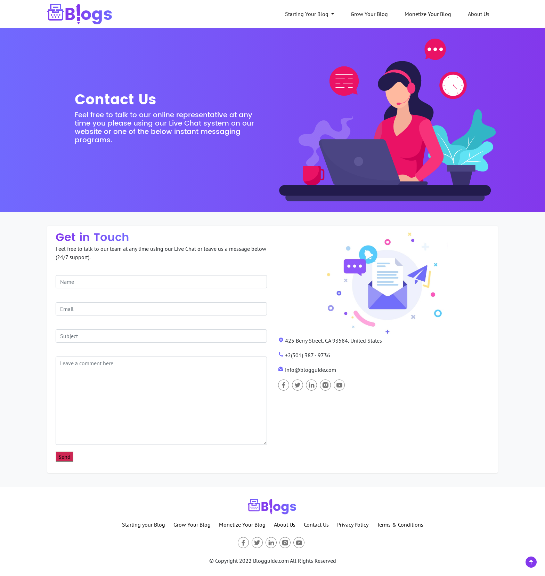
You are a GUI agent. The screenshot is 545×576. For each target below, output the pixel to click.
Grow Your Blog (369, 13)
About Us (478, 13)
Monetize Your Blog (428, 13)
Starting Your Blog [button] (307, 13)
